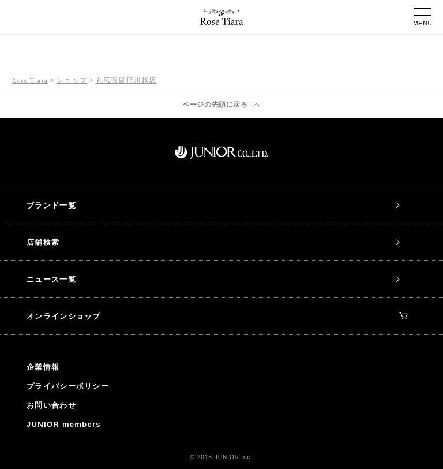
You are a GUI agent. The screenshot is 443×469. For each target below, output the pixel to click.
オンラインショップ (217, 316)
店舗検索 (43, 242)
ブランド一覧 (51, 205)
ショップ (72, 80)
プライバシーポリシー (68, 386)
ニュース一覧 (51, 279)
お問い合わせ (51, 405)
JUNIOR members (64, 424)
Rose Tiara (30, 80)
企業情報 (43, 367)
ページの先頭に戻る (214, 104)
